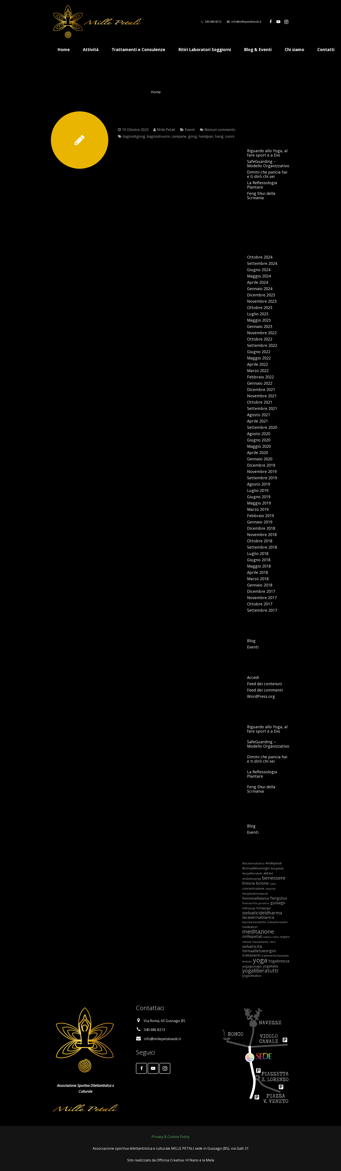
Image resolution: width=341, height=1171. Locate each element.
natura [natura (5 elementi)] (267, 937)
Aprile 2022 (257, 364)
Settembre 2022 (262, 345)
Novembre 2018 (262, 534)
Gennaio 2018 (259, 585)
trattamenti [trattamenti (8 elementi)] (251, 955)
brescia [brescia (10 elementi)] (248, 883)
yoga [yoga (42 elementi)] (260, 960)
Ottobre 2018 (259, 540)
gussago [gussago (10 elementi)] (278, 902)
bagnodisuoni (158, 136)
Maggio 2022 (259, 358)
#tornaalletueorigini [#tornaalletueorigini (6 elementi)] (256, 868)
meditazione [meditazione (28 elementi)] (258, 931)
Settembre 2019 (262, 477)
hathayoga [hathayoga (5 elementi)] (248, 908)
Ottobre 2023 (259, 307)
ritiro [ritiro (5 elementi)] (273, 942)
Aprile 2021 (257, 421)
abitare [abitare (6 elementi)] (268, 873)
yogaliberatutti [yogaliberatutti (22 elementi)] (260, 970)
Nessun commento (219, 129)
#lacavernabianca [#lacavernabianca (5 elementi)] (253, 863)
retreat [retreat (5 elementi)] (246, 942)
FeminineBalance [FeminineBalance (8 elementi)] (255, 898)
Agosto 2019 (258, 484)
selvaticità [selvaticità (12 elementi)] (252, 946)
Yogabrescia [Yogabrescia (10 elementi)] (278, 961)
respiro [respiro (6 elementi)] (285, 937)
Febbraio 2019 (260, 515)
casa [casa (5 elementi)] (273, 883)
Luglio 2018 (257, 553)
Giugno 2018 (258, 559)
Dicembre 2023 (261, 294)
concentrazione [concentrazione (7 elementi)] (253, 888)
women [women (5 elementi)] (247, 961)
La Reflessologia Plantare (262, 185)
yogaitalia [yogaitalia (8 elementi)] (270, 966)
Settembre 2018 (262, 547)
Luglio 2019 (257, 490)
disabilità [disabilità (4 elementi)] (271, 888)
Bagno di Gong (145, 117)
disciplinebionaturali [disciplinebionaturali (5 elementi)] (255, 893)
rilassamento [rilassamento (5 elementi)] (260, 942)
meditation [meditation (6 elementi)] (249, 927)
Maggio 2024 (259, 276)
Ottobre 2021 (259, 402)
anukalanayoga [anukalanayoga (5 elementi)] (251, 878)
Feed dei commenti (265, 690)
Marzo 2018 (258, 578)
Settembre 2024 (262, 263)
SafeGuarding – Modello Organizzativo (268, 163)
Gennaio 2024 (259, 288)
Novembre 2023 (262, 301)
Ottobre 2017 (259, 603)
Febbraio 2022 (260, 376)
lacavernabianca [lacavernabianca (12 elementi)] (258, 917)
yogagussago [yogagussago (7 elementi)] (252, 966)
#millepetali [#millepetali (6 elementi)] (274, 863)
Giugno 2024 (258, 269)
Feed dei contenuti (264, 683)
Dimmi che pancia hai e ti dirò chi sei (267, 174)
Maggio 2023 (259, 320)
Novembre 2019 (262, 471)
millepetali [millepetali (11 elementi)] (252, 936)
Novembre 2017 (262, 597)
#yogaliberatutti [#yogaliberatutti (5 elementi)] (252, 873)
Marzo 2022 (258, 370)
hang (219, 136)
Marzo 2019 (258, 509)
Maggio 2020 (259, 446)
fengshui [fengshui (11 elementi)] (278, 898)
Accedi (253, 677)
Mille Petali (166, 129)
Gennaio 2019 (259, 522)
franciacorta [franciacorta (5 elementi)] (249, 903)
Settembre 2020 (262, 427)
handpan (206, 136)
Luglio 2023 (257, 313)
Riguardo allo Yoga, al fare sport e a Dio (267, 153)
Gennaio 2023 (259, 326)
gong (192, 136)
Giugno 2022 (258, 351)
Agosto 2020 (258, 433)
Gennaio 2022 (259, 383)
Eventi (190, 129)
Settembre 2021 (262, 408)
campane (179, 136)
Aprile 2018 (257, 572)
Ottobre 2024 (259, 257)
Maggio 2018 (259, 566)
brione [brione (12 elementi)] (262, 883)
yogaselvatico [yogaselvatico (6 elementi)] (251, 976)
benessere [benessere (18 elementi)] (273, 877)
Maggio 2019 (259, 503)
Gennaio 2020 (259, 458)
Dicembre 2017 (261, 591)
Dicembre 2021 (261, 389)
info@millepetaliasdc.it (246, 21)
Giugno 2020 (258, 440)
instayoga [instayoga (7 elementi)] (263, 908)
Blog (251, 640)
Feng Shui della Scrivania (261, 195)
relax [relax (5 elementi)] (275, 937)
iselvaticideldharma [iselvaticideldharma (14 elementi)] (262, 913)
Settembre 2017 (262, 610)
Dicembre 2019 (261, 465)
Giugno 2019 (258, 496)
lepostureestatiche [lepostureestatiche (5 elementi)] (254, 922)
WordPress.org (261, 696)
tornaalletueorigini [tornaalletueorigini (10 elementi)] (259, 950)
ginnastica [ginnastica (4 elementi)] (263, 903)
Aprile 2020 (257, 452)
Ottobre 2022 (259, 339)
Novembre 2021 (262, 395)
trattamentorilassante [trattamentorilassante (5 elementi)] (275, 955)
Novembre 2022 (262, 332)
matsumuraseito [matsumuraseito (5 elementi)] (277, 922)
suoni (229, 136)
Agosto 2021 (258, 414)
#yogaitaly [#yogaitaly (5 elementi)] (277, 868)
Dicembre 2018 (261, 528)
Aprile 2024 (257, 282)
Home (156, 92)
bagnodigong (134, 136)
